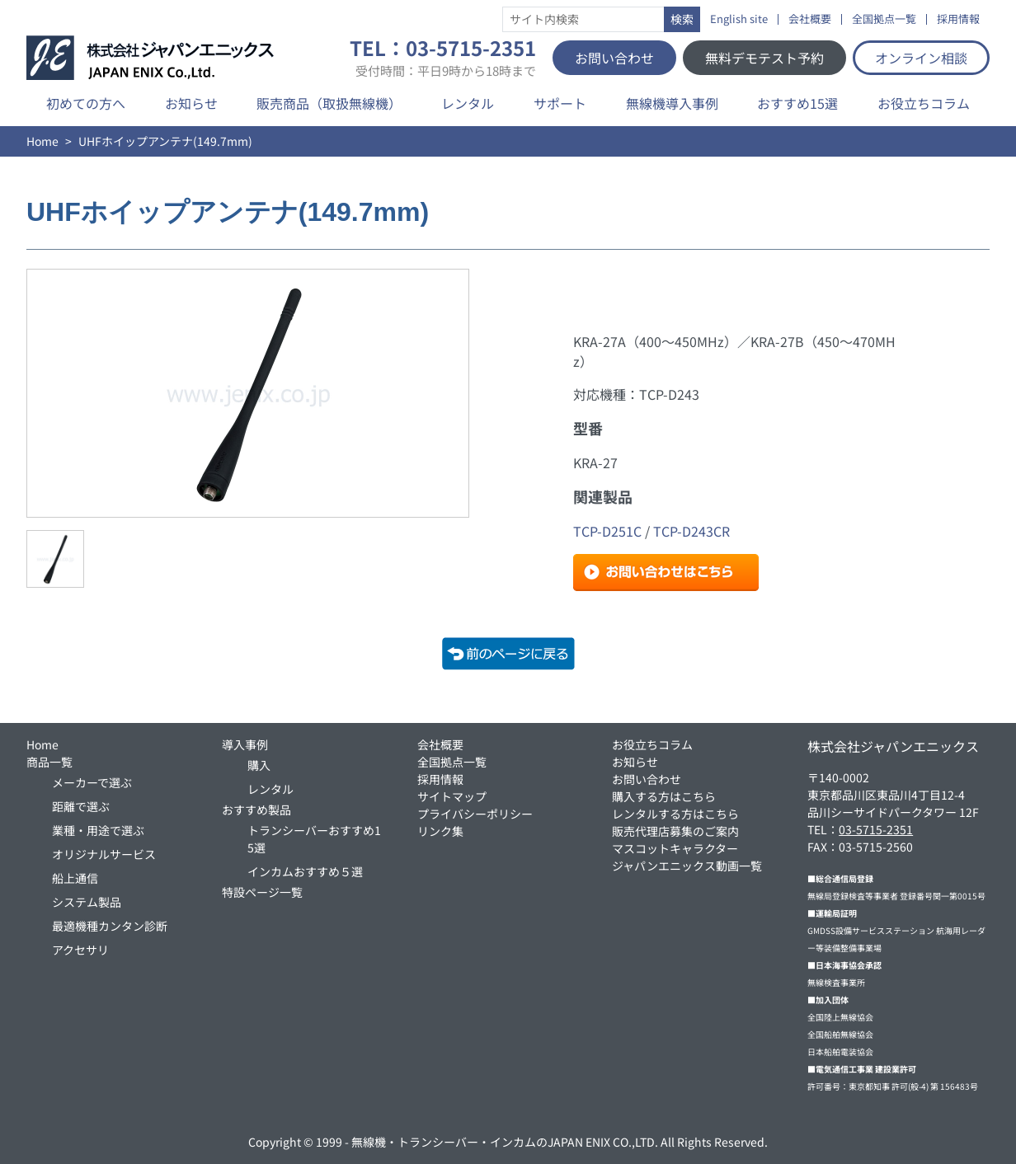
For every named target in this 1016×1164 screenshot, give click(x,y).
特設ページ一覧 (262, 892)
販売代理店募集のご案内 (675, 831)
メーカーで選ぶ (92, 782)
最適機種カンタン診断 (109, 926)
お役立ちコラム (923, 103)
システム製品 (86, 902)
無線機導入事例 (672, 103)
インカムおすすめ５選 (305, 871)
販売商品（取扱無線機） (329, 103)
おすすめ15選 (797, 103)
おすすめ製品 (256, 809)
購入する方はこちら (664, 796)
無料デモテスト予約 (764, 58)
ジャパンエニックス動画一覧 (687, 865)
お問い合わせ (614, 58)
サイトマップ (452, 796)
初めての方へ (85, 103)
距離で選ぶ (81, 806)
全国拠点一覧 (884, 19)
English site (739, 19)
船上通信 (75, 878)
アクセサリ (80, 949)
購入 (258, 765)
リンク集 (440, 831)
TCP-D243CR (691, 531)
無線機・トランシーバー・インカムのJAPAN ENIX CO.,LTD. (504, 1141)
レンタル (467, 103)
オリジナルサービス (104, 854)
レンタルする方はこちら (675, 813)
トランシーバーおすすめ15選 (314, 839)
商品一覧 (49, 761)
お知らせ (191, 103)
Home (42, 141)
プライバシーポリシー (475, 813)
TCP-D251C (607, 531)
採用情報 (958, 19)
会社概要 (809, 19)
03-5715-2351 (876, 829)
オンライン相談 (921, 58)
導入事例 (245, 744)
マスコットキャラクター (675, 848)
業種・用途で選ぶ (98, 830)
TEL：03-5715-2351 (443, 57)
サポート (560, 103)
